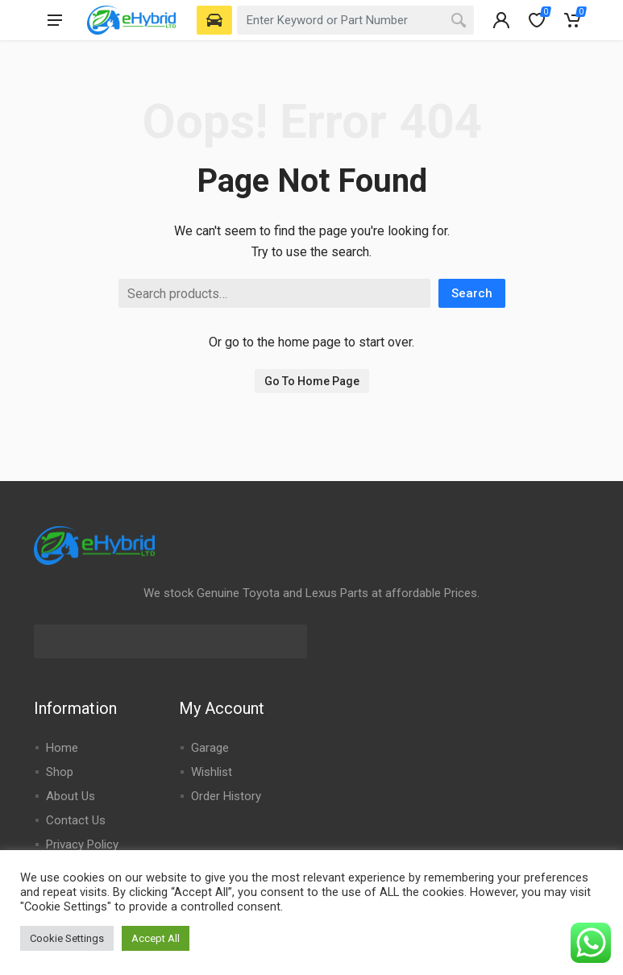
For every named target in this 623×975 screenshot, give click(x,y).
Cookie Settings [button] (67, 938)
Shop (59, 772)
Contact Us (76, 820)
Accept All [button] (155, 938)
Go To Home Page (311, 381)
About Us (70, 796)
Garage (210, 748)
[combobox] (355, 20)
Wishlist (211, 772)
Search (471, 293)
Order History (226, 796)
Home (62, 748)
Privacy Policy (82, 844)
